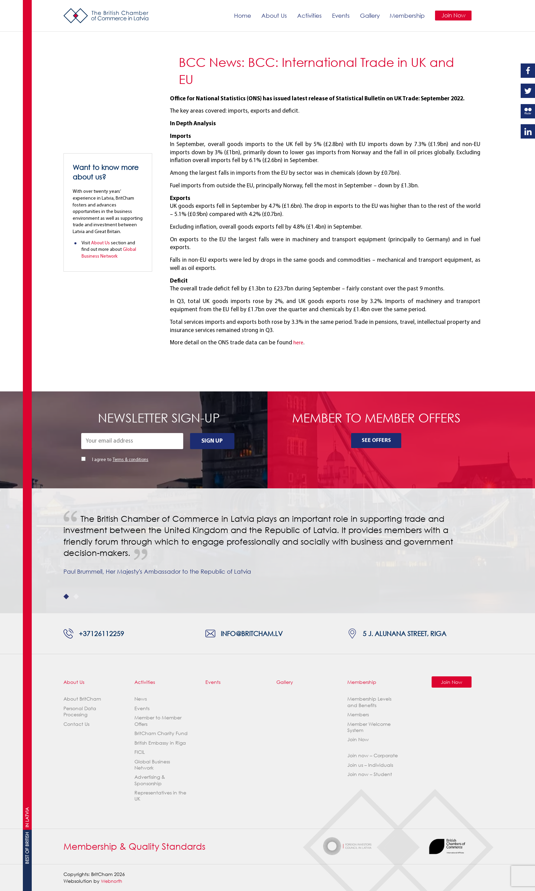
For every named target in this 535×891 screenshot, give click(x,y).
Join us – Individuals (370, 765)
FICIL (139, 752)
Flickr (528, 111)
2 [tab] (76, 596)
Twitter (528, 91)
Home (241, 15)
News (140, 699)
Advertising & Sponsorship (149, 780)
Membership (406, 15)
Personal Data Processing (79, 711)
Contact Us (76, 724)
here (299, 343)
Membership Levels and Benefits (369, 702)
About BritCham (82, 699)
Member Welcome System (369, 727)
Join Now (452, 15)
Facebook (528, 70)
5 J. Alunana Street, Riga (409, 633)
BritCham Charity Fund (161, 733)
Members (358, 715)
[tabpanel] (267, 550)
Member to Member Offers (158, 721)
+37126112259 (102, 633)
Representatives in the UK (160, 796)
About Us (273, 15)
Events (339, 15)
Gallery (368, 15)
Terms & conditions (131, 460)
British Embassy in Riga (160, 743)
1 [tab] (66, 596)
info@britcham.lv (255, 633)
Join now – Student (369, 774)
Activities (308, 15)
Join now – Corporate (372, 756)
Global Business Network (152, 765)
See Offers (376, 441)
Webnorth (112, 881)
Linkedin (528, 131)
